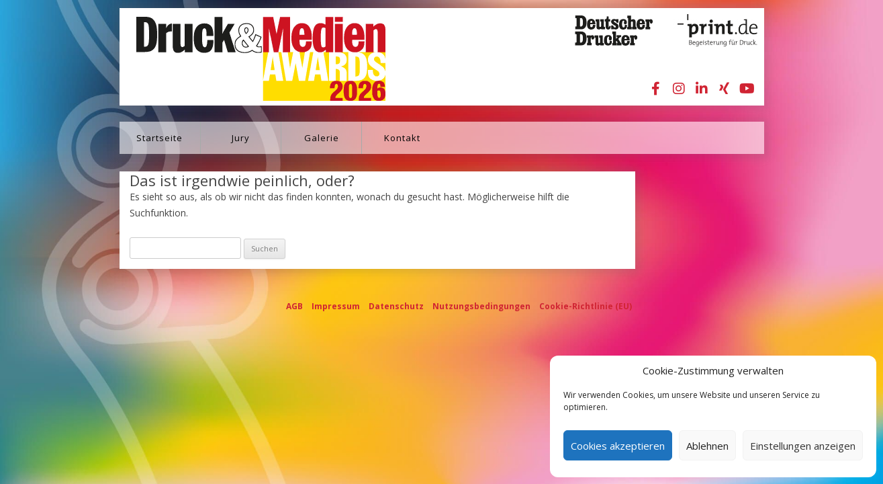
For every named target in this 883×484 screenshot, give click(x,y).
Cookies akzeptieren (618, 445)
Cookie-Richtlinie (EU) (585, 306)
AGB (294, 306)
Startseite (159, 138)
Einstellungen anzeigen (802, 445)
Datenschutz (396, 306)
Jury (241, 138)
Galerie (321, 138)
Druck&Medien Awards (248, 57)
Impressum (336, 306)
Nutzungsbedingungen (481, 306)
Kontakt (402, 138)
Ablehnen (707, 445)
